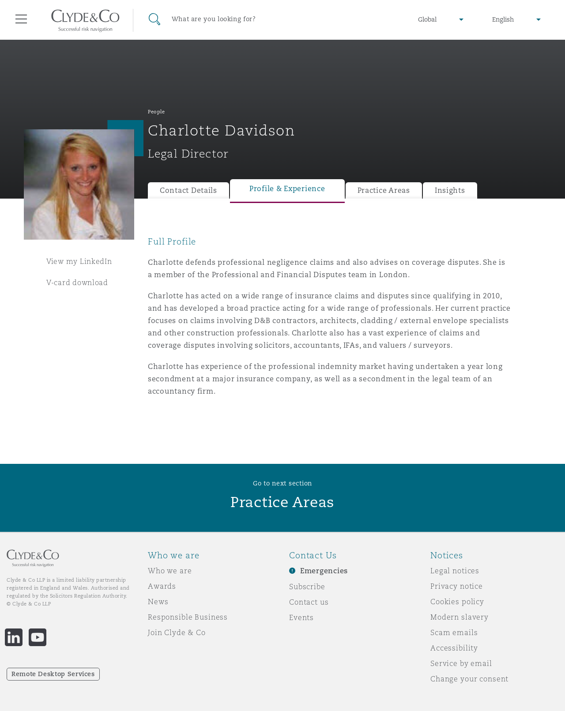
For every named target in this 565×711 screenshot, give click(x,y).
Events (301, 617)
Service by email (461, 663)
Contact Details (188, 190)
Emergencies (324, 571)
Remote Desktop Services (53, 674)
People (156, 112)
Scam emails (454, 632)
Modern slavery (459, 617)
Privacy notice (456, 586)
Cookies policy (457, 601)
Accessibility (454, 647)
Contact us (309, 602)
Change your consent (469, 678)
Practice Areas (384, 190)
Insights (450, 190)
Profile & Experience (287, 188)
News (158, 601)
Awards (162, 586)
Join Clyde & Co (177, 632)
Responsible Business (188, 617)
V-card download (77, 282)
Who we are (170, 570)
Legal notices (454, 570)
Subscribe (307, 586)
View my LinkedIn (79, 261)
